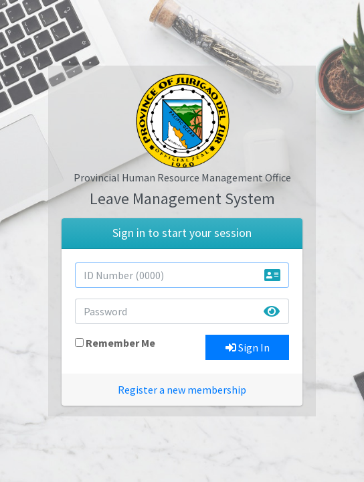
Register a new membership (182, 389)
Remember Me (120, 342)
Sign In (247, 347)
